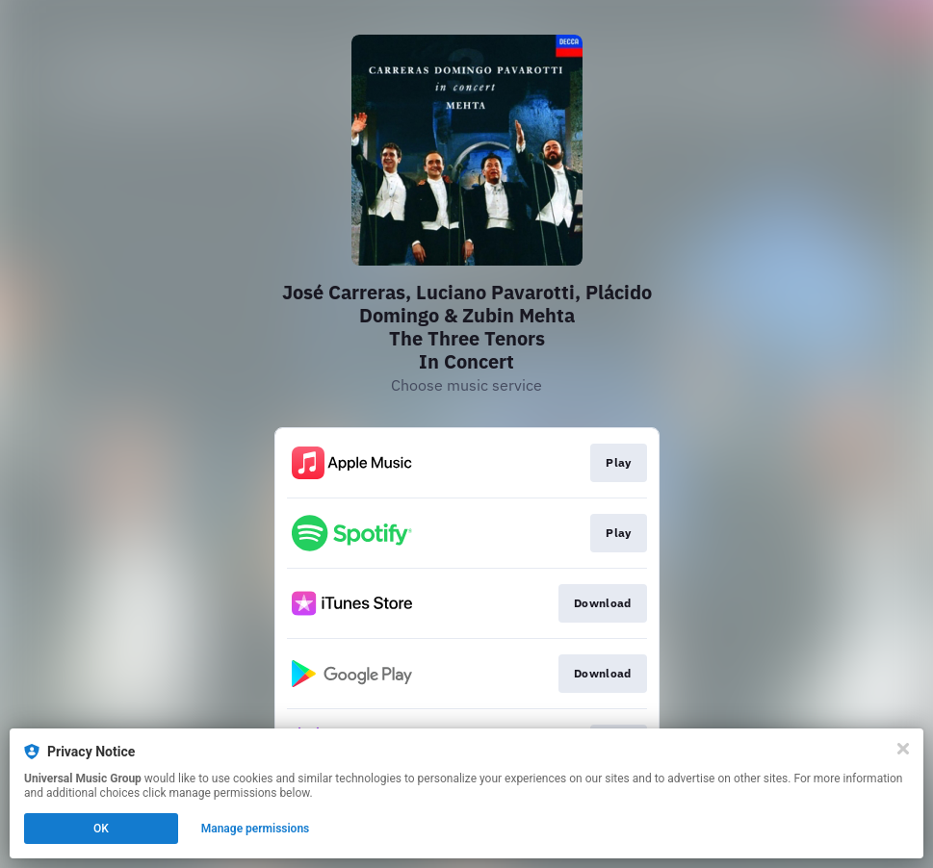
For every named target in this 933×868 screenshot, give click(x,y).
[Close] (903, 748)
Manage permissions (255, 828)
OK (101, 828)
